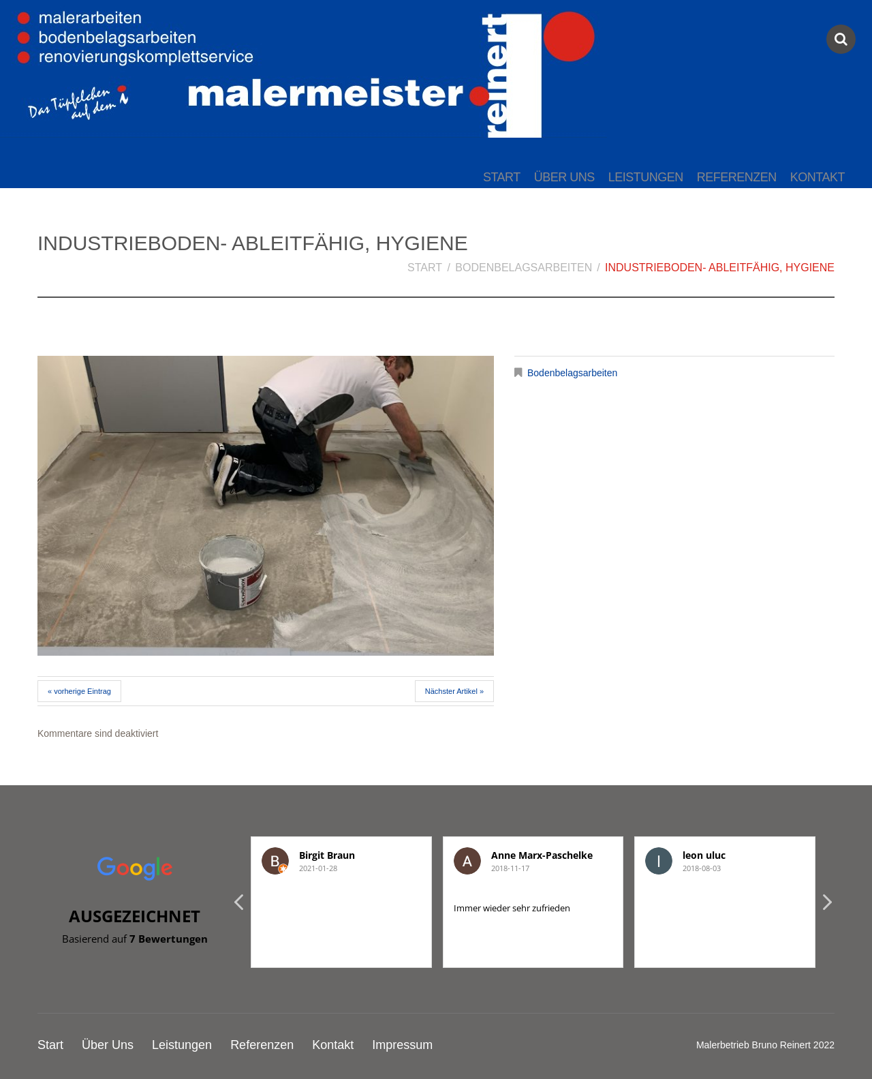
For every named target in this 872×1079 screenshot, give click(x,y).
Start (501, 177)
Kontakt (817, 177)
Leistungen (645, 177)
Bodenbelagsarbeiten (523, 267)
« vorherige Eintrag (79, 691)
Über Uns (564, 177)
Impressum (402, 1045)
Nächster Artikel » (454, 691)
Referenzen (737, 177)
